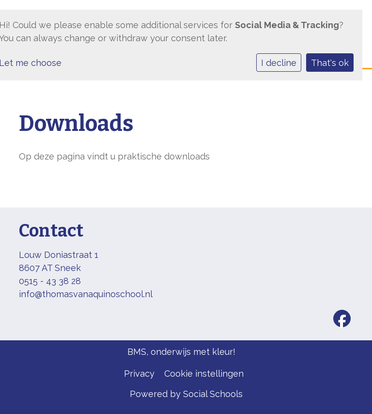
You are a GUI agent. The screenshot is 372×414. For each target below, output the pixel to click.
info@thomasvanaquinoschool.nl (86, 294)
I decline (278, 63)
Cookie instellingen (204, 373)
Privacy (139, 373)
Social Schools (213, 394)
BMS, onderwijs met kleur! (181, 352)
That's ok (330, 63)
